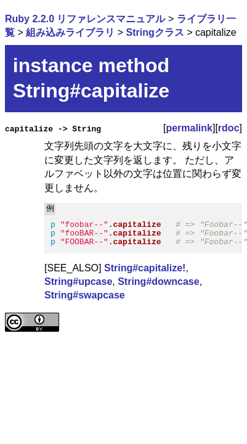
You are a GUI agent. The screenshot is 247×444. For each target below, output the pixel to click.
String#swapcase (84, 295)
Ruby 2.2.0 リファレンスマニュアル (85, 19)
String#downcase (158, 281)
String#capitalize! (144, 267)
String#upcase (78, 281)
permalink (189, 128)
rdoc (229, 128)
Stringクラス (155, 32)
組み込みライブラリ (70, 32)
